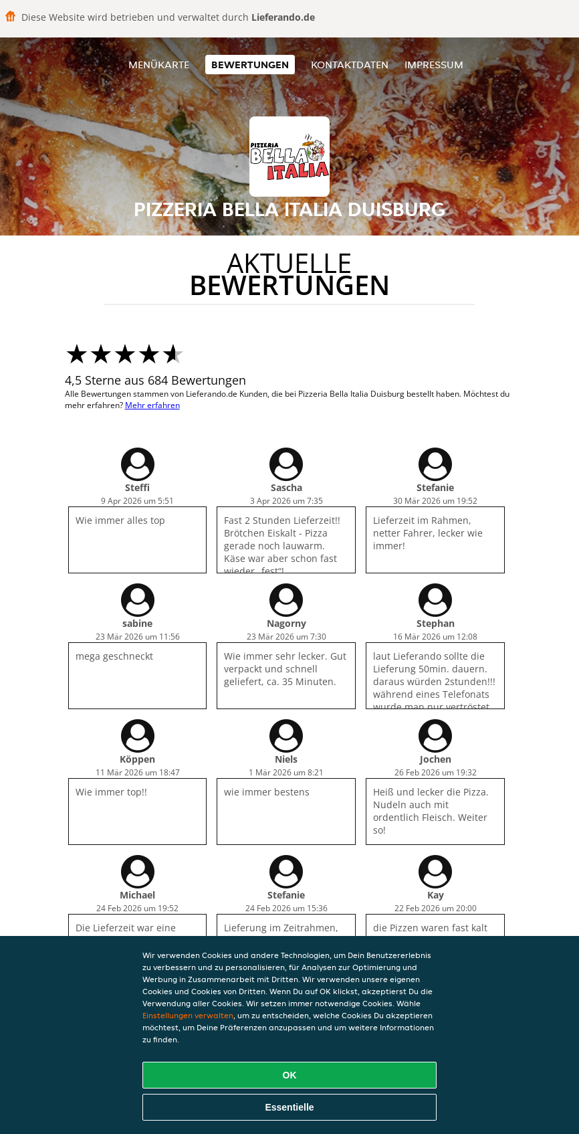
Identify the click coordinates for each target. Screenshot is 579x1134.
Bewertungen (250, 65)
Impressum (433, 65)
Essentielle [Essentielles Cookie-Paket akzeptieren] (289, 1107)
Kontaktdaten (349, 65)
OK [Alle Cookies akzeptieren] (290, 1075)
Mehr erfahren (152, 405)
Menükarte (158, 65)
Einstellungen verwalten (187, 1015)
